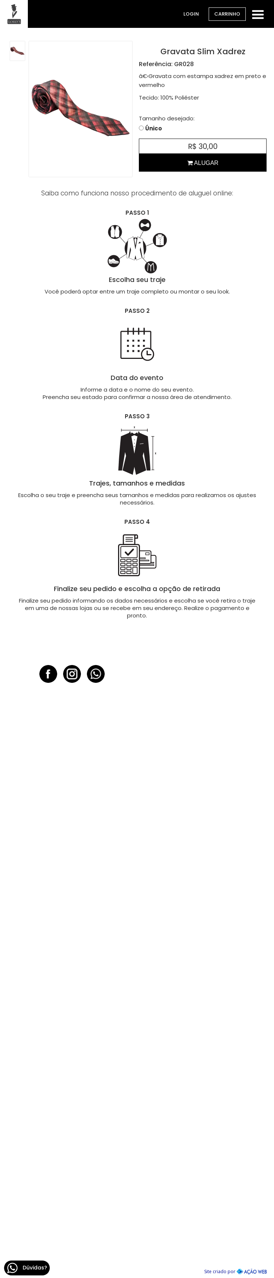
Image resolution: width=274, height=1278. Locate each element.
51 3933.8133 (72, 1016)
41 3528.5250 (202, 948)
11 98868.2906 (201, 1234)
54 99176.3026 (72, 1097)
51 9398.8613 (72, 1234)
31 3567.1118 (201, 1153)
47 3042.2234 (201, 1084)
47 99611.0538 (202, 1097)
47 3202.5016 (202, 1016)
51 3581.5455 (72, 811)
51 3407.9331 (202, 811)
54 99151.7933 (202, 892)
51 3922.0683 (72, 879)
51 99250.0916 (72, 960)
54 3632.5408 (72, 1084)
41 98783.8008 (202, 960)
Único (153, 128)
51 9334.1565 (72, 1029)
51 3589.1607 (72, 948)
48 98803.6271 (72, 1165)
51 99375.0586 (72, 824)
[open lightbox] (17, 51)
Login (191, 13)
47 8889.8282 (202, 1029)
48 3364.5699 (72, 1153)
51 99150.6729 (72, 892)
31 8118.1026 (202, 1165)
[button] (258, 13)
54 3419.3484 (202, 879)
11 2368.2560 (202, 1221)
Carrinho (227, 13)
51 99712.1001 (202, 824)
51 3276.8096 (72, 1221)
